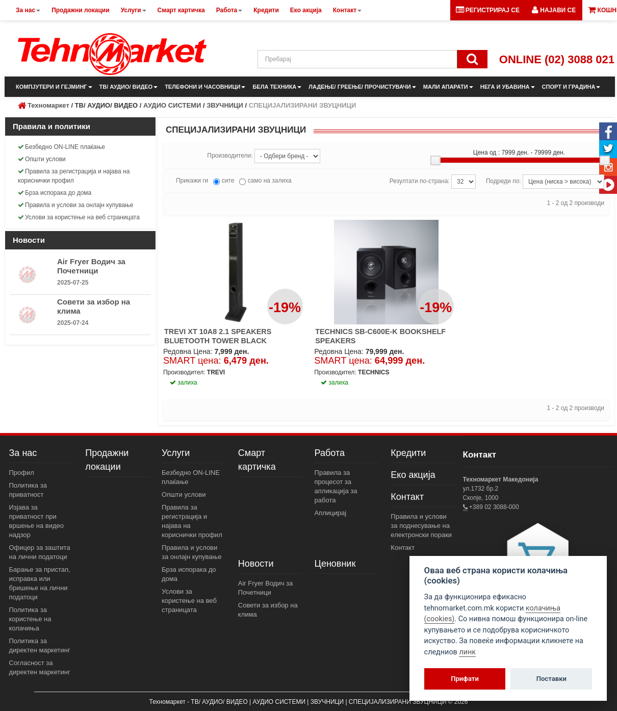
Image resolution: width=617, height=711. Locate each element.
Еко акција (413, 475)
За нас (23, 453)
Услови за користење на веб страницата (79, 217)
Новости (256, 563)
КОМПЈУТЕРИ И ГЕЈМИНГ (54, 87)
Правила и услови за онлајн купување (76, 205)
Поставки (551, 678)
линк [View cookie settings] (467, 652)
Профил (21, 472)
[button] (553, 10)
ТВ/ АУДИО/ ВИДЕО (128, 87)
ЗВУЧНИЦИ (225, 105)
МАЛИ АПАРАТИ (448, 87)
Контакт (407, 497)
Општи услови (42, 159)
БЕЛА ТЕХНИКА (276, 87)
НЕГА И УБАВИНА (507, 87)
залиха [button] (183, 382)
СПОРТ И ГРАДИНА (571, 87)
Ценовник (335, 563)
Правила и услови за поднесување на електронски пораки (421, 526)
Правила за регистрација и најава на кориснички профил (74, 176)
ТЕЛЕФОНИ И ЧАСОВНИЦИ (205, 87)
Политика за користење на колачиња (30, 619)
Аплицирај (331, 513)
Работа (330, 453)
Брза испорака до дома (54, 192)
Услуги (176, 453)
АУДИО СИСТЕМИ (172, 105)
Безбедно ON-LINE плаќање (61, 146)
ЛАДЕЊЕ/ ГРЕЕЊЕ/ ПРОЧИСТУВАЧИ (362, 87)
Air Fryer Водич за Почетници (91, 266)
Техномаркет (48, 105)
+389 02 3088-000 (493, 507)
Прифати (465, 678)
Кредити (408, 453)
